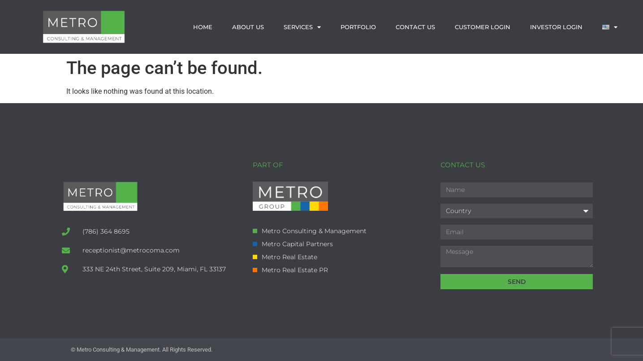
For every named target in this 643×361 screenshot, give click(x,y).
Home (202, 26)
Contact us (415, 26)
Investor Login (556, 26)
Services (302, 27)
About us (248, 26)
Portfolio (358, 26)
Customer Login (482, 26)
